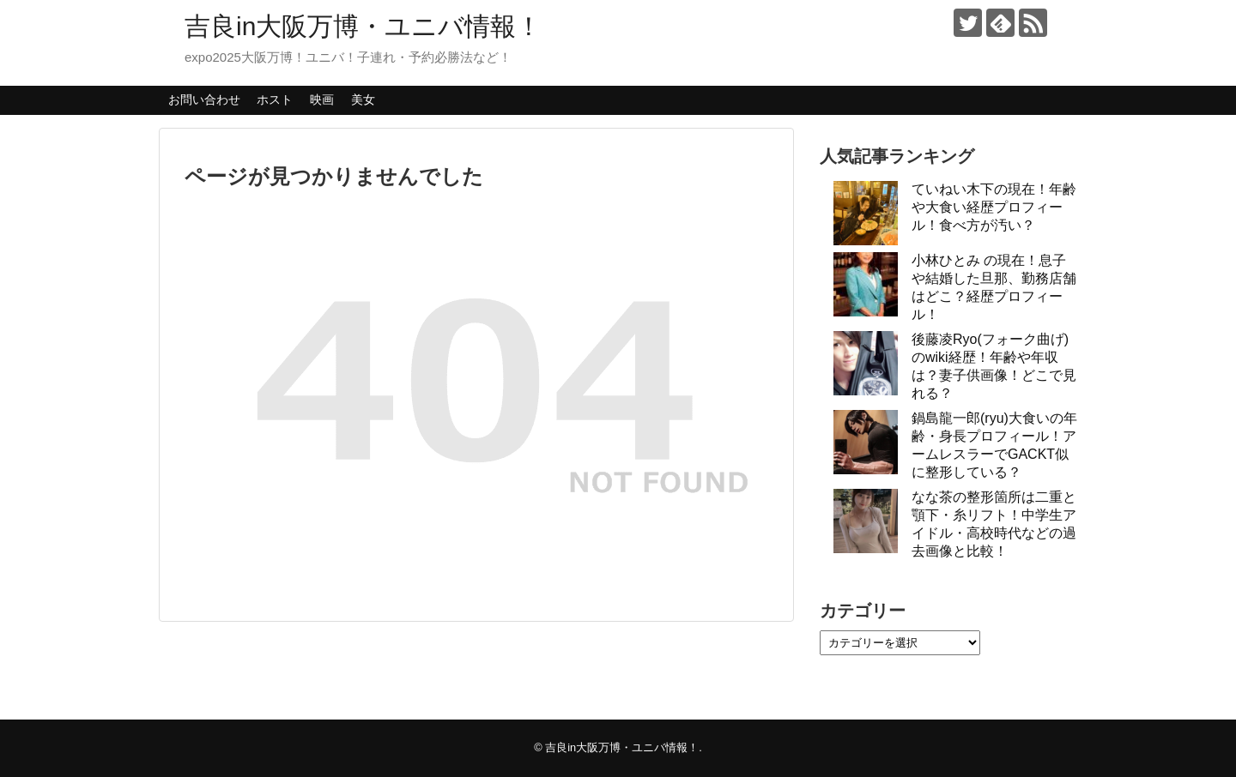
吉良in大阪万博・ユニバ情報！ (363, 26)
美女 (363, 99)
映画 (322, 99)
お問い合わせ (204, 99)
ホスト (275, 99)
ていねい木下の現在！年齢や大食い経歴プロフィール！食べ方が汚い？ (994, 207)
